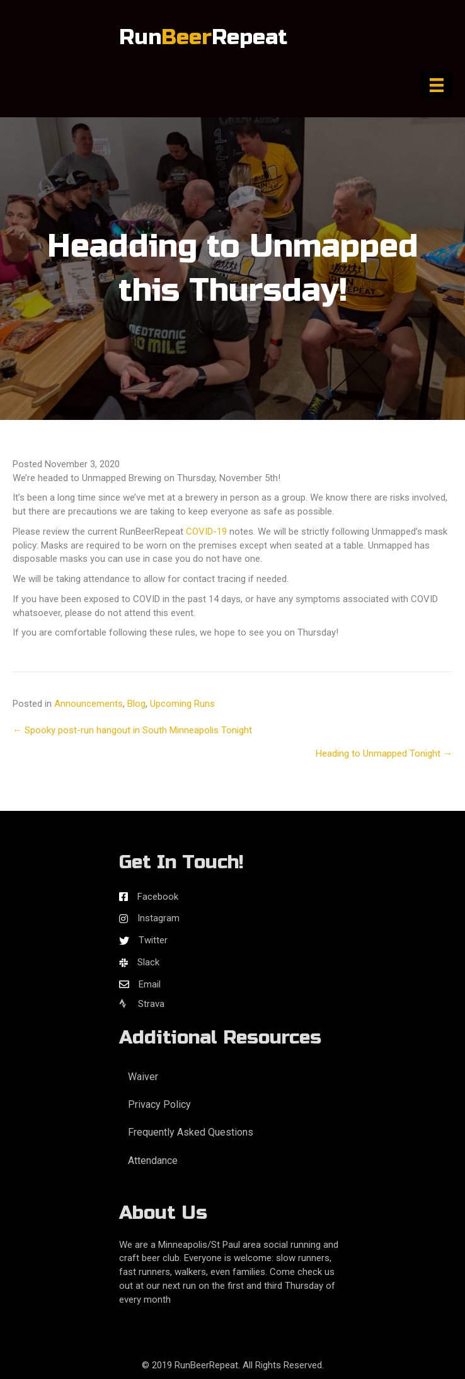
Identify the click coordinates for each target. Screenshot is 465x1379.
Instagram (158, 918)
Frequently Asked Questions (190, 1132)
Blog (136, 703)
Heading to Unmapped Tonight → (384, 753)
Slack (148, 962)
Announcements (88, 703)
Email (150, 984)
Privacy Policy (159, 1104)
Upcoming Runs (182, 703)
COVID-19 (206, 531)
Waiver (143, 1077)
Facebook (157, 896)
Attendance (153, 1161)
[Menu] (436, 85)
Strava (141, 1004)
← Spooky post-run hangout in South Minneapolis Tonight (132, 730)
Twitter (153, 940)
